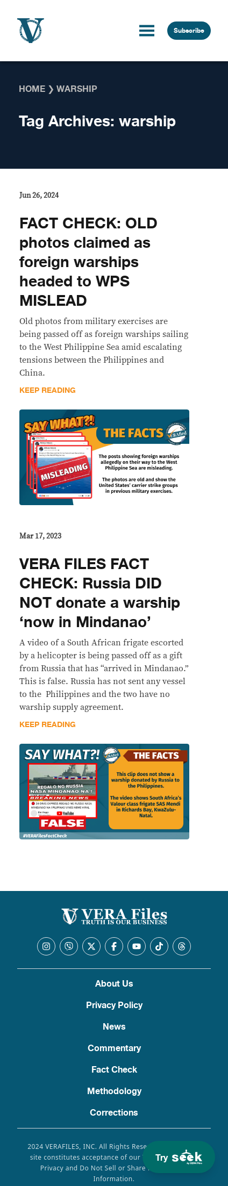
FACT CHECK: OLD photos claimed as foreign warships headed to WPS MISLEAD (88, 262)
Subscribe (189, 30)
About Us (114, 984)
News (114, 1027)
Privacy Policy (114, 1005)
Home (32, 89)
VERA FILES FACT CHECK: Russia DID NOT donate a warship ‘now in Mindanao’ (99, 593)
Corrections (114, 1113)
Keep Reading (47, 390)
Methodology (114, 1091)
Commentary (114, 1048)
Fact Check (114, 1070)
